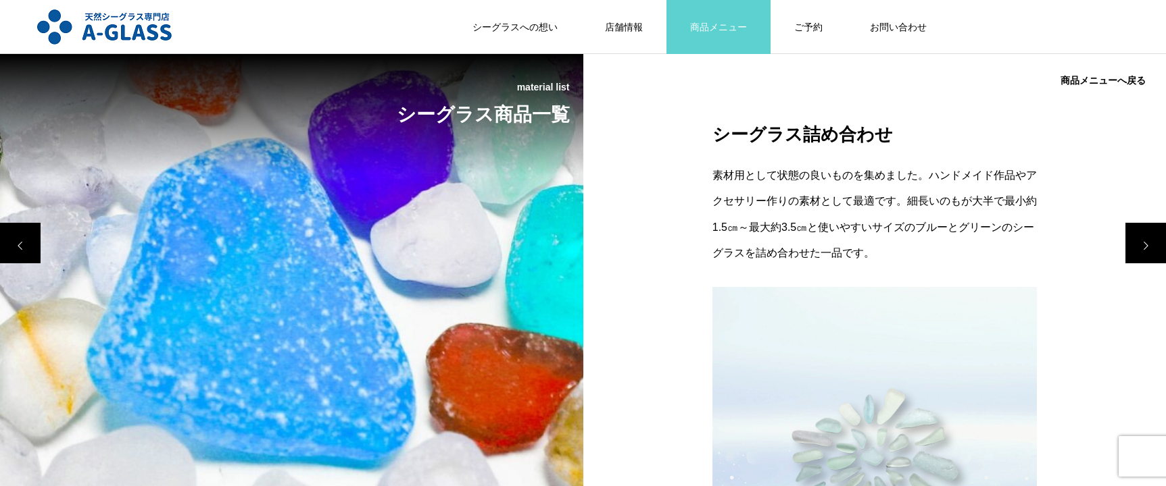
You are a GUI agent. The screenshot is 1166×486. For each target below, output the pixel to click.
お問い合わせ (898, 27)
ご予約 (808, 27)
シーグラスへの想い (515, 27)
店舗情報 (624, 27)
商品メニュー (718, 27)
